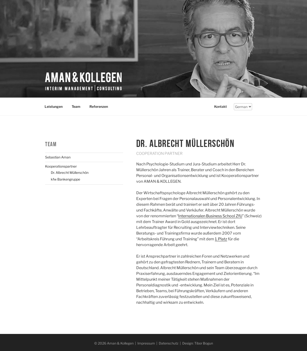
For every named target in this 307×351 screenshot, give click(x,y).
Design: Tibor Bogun (197, 343)
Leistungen (54, 106)
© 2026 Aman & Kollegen (114, 343)
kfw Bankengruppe (65, 179)
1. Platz (221, 239)
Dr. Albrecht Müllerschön (70, 172)
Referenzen (98, 106)
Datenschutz (168, 343)
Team (76, 106)
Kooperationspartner (61, 166)
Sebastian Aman (58, 157)
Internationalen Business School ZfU (210, 216)
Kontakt (220, 106)
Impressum (146, 343)
